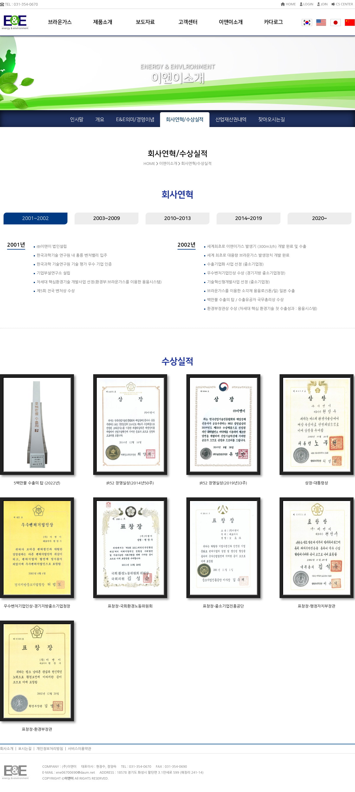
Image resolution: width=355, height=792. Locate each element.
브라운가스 (60, 22)
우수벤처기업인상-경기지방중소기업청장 (37, 606)
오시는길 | (27, 749)
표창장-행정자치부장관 (316, 606)
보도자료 (145, 22)
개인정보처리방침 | (52, 749)
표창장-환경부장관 (37, 729)
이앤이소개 (231, 22)
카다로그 (273, 22)
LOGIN (306, 4)
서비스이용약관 (79, 749)
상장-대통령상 (316, 483)
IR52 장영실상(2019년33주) (223, 483)
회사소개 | (9, 749)
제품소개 (102, 22)
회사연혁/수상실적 (196, 164)
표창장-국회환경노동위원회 (130, 606)
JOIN (322, 4)
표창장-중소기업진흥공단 (223, 606)
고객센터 (187, 22)
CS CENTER (342, 4)
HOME (288, 4)
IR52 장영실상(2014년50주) (130, 483)
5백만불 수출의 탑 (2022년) (37, 483)
